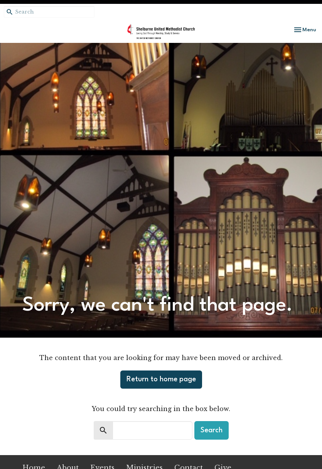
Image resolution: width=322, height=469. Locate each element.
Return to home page (161, 379)
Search (212, 430)
